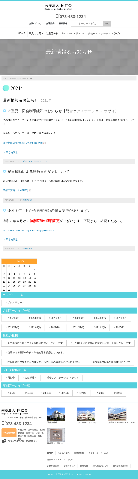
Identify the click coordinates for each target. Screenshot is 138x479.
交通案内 (50, 23)
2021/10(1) (56, 327)
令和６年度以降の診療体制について (111, 362)
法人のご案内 (36, 33)
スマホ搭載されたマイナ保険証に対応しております (35, 343)
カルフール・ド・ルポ (73, 33)
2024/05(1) (78, 318)
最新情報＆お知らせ (17, 78)
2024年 (29, 393)
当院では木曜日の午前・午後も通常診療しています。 (36, 352)
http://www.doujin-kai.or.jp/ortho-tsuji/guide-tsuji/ (28, 230)
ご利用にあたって (100, 466)
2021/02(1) (100, 327)
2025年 (11, 393)
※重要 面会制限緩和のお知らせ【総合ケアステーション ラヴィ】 (63, 111)
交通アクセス (69, 466)
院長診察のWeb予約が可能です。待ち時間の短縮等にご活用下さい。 (45, 362)
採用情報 (63, 23)
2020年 (100, 393)
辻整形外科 (52, 33)
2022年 (65, 393)
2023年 (47, 393)
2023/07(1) (13, 327)
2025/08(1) (35, 318)
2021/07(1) (78, 327)
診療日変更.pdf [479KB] (15, 190)
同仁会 (11, 377)
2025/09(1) (13, 318)
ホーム (5, 78)
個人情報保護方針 (120, 466)
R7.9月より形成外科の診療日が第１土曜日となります (102, 343)
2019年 (118, 393)
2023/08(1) (121, 318)
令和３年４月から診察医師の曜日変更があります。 (50, 210)
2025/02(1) (56, 318)
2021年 (83, 393)
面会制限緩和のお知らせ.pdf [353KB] (23, 142)
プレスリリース (16, 302)
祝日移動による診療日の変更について (39, 172)
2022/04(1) (35, 327)
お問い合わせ (35, 23)
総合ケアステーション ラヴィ (35, 161)
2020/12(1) (121, 327)
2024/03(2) (100, 318)
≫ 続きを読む (10, 152)
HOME (21, 33)
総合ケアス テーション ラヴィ (104, 33)
